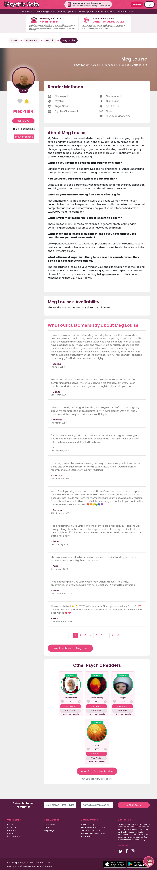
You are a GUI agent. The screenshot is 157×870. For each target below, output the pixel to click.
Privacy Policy (87, 824)
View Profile (70, 710)
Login (149, 4)
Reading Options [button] (66, 11)
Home (14, 40)
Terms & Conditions (90, 830)
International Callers (33, 866)
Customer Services (125, 11)
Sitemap (49, 866)
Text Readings (42, 11)
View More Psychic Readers (96, 771)
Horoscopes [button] (85, 11)
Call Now (23, 121)
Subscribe (134, 805)
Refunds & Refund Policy (93, 827)
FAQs (46, 827)
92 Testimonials (23, 129)
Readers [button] (26, 11)
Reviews (109, 11)
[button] (148, 861)
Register (137, 4)
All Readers (31, 40)
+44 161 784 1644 (49, 21)
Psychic (50, 40)
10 (118, 635)
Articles (99, 11)
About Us (11, 827)
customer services (140, 834)
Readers (11, 830)
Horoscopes (13, 836)
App (53, 11)
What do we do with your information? (93, 835)
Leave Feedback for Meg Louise (70, 648)
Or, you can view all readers (97, 778)
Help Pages (50, 830)
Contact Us (49, 824)
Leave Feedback (24, 136)
